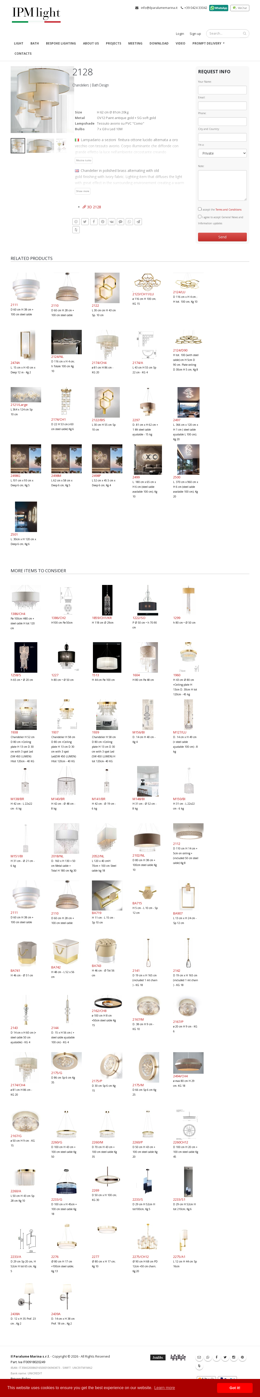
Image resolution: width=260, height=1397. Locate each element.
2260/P (138, 1142)
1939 (95, 732)
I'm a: (201, 144)
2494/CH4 (180, 1076)
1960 (176, 675)
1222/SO (139, 617)
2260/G (56, 1142)
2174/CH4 (99, 362)
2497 (176, 420)
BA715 (137, 903)
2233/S (138, 1199)
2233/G (56, 1199)
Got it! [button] (235, 1388)
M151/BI (17, 856)
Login (180, 34)
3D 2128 (92, 206)
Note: (201, 166)
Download (159, 43)
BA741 (15, 970)
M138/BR (17, 799)
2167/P (178, 1021)
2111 (14, 304)
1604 (136, 675)
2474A (15, 362)
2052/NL (98, 856)
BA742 (56, 967)
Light (18, 43)
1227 (54, 675)
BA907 (178, 913)
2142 (176, 970)
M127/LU (179, 732)
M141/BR (98, 799)
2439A (55, 1314)
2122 (95, 305)
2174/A (138, 362)
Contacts (22, 53)
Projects (113, 43)
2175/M (138, 1085)
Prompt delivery (206, 43)
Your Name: (205, 81)
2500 (176, 477)
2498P (96, 475)
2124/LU (179, 292)
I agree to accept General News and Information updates (220, 220)
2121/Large (19, 404)
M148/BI (139, 799)
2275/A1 (179, 1256)
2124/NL (57, 356)
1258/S (16, 675)
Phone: (202, 113)
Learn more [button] (164, 1388)
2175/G (56, 1072)
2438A (15, 1314)
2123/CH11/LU (143, 294)
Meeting (135, 43)
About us (91, 43)
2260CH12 (180, 1142)
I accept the (219, 209)
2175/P (97, 1081)
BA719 (96, 912)
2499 (136, 477)
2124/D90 (180, 350)
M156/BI (139, 732)
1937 (54, 732)
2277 (95, 1256)
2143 (14, 1027)
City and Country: (209, 129)
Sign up (195, 34)
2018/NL (57, 856)
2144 (54, 1027)
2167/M (138, 1019)
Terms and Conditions (228, 209)
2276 (54, 1256)
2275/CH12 (141, 1256)
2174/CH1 (58, 419)
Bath (34, 43)
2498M (56, 475)
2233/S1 (179, 1199)
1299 (176, 617)
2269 (95, 1190)
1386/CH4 (18, 613)
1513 (95, 675)
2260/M (97, 1142)
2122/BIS (98, 420)
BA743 (96, 965)
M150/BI (179, 799)
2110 (54, 305)
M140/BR (58, 799)
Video (180, 43)
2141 (136, 970)
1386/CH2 (58, 617)
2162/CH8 (99, 1010)
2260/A (16, 1191)
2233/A (16, 1256)
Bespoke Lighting (61, 43)
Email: (201, 97)
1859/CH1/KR (102, 617)
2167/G (16, 1136)
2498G (15, 475)
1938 (14, 732)
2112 (176, 843)
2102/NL (139, 855)
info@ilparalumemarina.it (159, 8)
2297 (136, 420)
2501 (14, 534)
